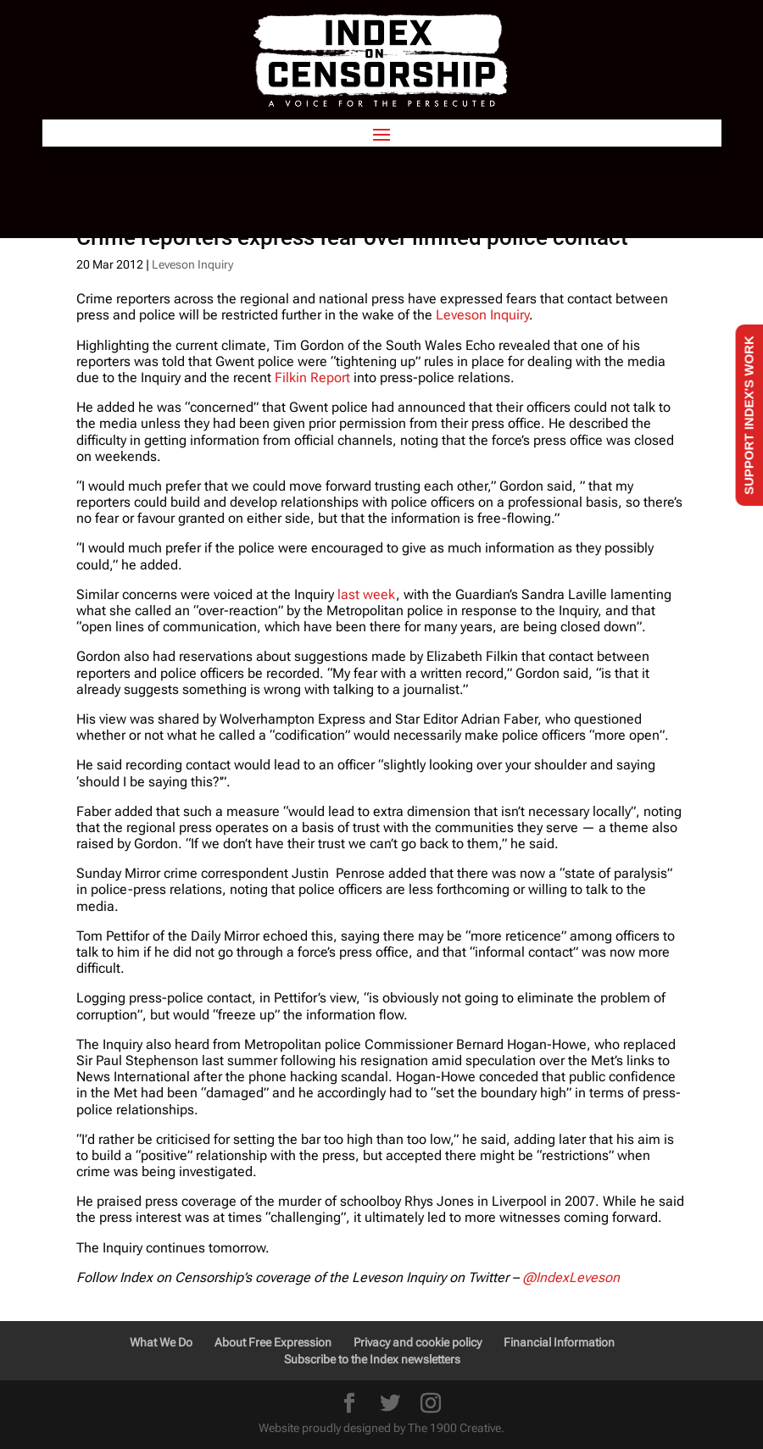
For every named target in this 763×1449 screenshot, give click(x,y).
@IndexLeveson (571, 1277)
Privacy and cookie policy (418, 1342)
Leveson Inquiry (192, 264)
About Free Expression (272, 1342)
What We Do (161, 1342)
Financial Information (559, 1342)
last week (366, 594)
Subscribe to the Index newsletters (372, 1359)
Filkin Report (312, 377)
